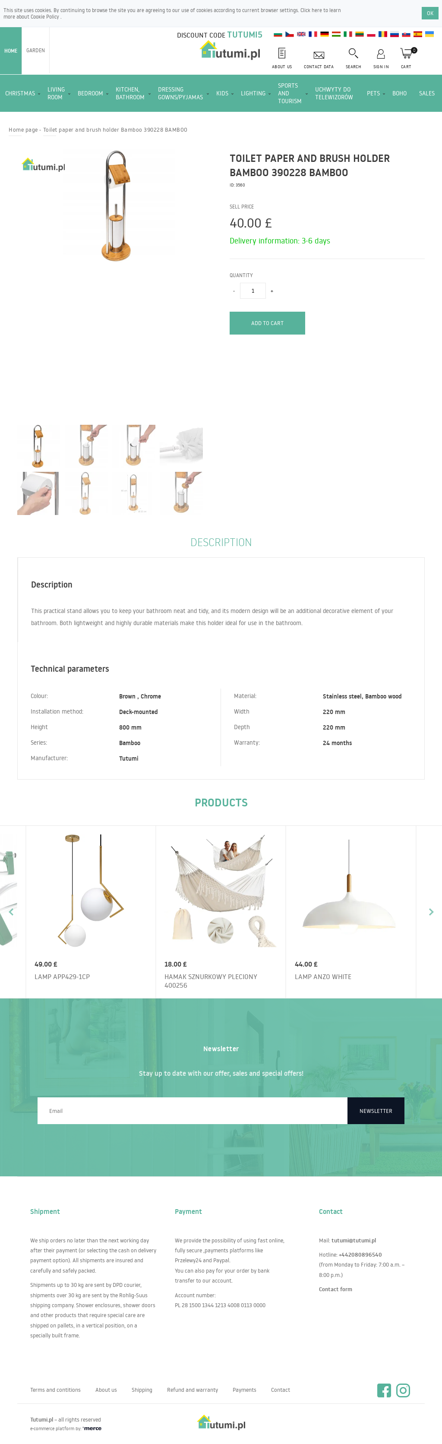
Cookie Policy (45, 16)
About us (106, 1389)
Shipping (142, 1389)
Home (10, 50)
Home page (23, 129)
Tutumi (129, 758)
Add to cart (267, 322)
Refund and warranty (192, 1389)
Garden (35, 50)
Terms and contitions (55, 1389)
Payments (244, 1389)
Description (221, 541)
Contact (280, 1389)
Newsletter (376, 1110)
